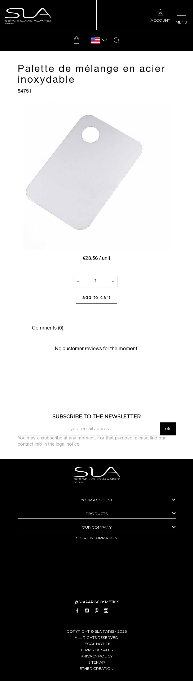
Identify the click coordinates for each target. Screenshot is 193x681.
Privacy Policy (96, 656)
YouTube (86, 610)
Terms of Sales (97, 650)
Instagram (106, 610)
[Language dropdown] (95, 40)
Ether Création (96, 668)
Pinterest (96, 610)
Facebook (77, 610)
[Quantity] (95, 281)
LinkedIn (116, 610)
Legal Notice (96, 643)
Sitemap (96, 662)
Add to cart (96, 298)
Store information (96, 537)
